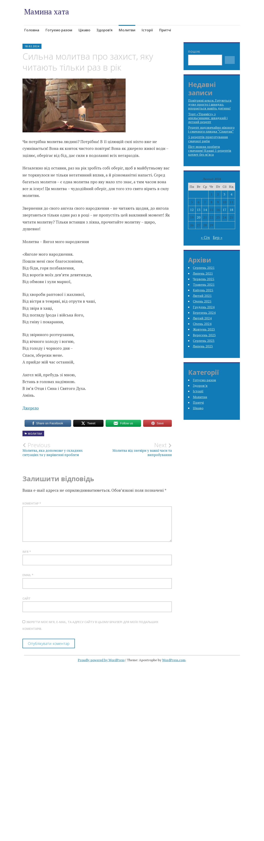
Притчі (165, 30)
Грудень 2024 (203, 307)
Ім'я (26, 552)
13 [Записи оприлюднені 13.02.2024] (198, 209)
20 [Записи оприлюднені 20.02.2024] (198, 217)
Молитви (127, 30)
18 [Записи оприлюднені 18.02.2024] (231, 209)
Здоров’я (104, 30)
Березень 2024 (204, 312)
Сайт (26, 598)
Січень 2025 (202, 301)
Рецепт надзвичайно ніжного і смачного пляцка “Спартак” (211, 129)
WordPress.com (173, 660)
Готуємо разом (58, 30)
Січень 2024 (202, 323)
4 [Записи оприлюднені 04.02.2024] (231, 194)
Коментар (31, 503)
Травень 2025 (203, 284)
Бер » (217, 237)
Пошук (194, 52)
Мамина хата (46, 11)
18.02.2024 (32, 46)
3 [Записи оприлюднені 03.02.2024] (224, 194)
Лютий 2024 (202, 318)
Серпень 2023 (203, 340)
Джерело (30, 408)
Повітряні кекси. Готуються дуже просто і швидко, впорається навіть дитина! (209, 104)
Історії (147, 30)
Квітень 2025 (203, 290)
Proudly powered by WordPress (101, 660)
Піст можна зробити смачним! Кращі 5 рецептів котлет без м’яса (209, 150)
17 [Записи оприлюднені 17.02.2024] (224, 209)
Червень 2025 (203, 279)
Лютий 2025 (202, 295)
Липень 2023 (203, 346)
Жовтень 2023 (204, 329)
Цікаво (84, 30)
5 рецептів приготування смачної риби (208, 139)
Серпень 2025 (203, 267)
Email (27, 575)
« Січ (205, 237)
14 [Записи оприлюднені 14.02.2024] (205, 209)
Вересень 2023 (204, 335)
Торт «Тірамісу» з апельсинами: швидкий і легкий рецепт (207, 118)
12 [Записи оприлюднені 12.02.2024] (192, 209)
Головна (31, 30)
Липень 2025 (203, 273)
